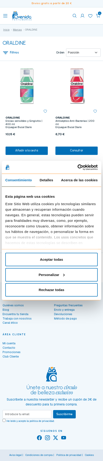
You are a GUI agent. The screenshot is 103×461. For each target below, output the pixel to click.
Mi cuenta (9, 343)
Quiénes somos (13, 305)
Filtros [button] (11, 52)
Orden (60, 52)
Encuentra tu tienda (15, 314)
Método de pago (65, 318)
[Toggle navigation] (5, 16)
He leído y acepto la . (30, 421)
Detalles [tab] (46, 180)
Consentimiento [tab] (18, 180)
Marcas (17, 29)
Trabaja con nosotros (17, 318)
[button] (98, 15)
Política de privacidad (68, 455)
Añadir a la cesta (26, 150)
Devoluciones (63, 314)
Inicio (6, 29)
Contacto (9, 348)
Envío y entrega (64, 310)
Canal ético (10, 323)
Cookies (89, 455)
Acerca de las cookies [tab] (79, 180)
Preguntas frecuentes (68, 305)
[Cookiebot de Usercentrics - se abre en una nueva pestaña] (77, 167)
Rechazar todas (51, 290)
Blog (6, 310)
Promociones (12, 352)
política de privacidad (42, 421)
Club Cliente (11, 356)
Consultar (76, 150)
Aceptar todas (51, 259)
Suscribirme (64, 414)
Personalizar (52, 274)
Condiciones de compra (39, 455)
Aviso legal (15, 455)
